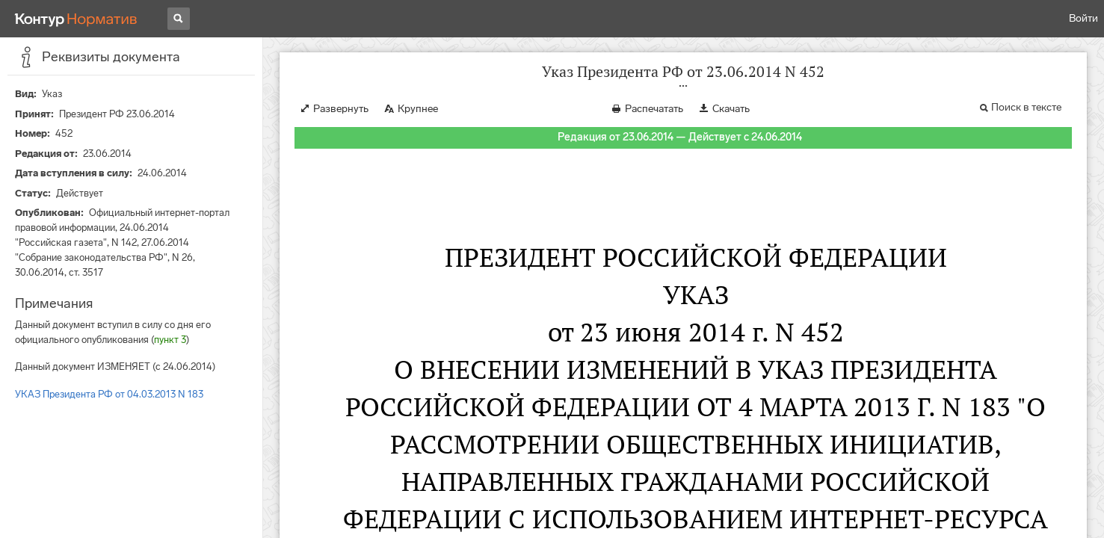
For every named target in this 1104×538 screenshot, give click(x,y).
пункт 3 (170, 339)
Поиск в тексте (1026, 107)
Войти (1083, 18)
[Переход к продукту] (76, 18)
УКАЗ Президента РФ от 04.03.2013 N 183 (109, 394)
